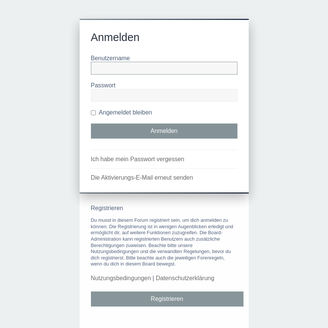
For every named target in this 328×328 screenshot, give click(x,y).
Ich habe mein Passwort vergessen (137, 159)
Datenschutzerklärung (185, 278)
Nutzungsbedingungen (121, 278)
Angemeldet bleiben (121, 112)
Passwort (103, 85)
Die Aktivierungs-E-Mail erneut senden (142, 177)
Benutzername (110, 58)
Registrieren (167, 299)
